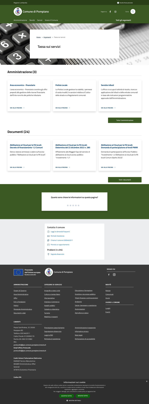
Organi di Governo (20, 290)
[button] (74, 400)
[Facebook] (109, 11)
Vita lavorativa (49, 298)
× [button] (146, 381)
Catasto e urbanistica (51, 309)
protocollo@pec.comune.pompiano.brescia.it (30, 345)
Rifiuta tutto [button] (83, 396)
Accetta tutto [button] (66, 396)
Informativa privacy (82, 331)
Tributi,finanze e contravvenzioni (86, 298)
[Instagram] (114, 11)
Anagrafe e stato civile (52, 290)
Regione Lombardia (20, 2)
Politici (16, 305)
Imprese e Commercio (51, 302)
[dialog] (74, 391)
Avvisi (108, 298)
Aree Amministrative (21, 294)
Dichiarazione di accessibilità (85, 339)
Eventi (108, 312)
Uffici (15, 298)
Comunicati (110, 294)
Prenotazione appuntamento (54, 327)
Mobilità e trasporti (51, 316)
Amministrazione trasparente (85, 327)
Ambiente (78, 301)
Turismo (47, 313)
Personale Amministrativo (23, 309)
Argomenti (47, 37)
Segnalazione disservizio (52, 331)
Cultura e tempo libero (52, 294)
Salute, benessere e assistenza (85, 305)
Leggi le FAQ (48, 335)
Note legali (78, 335)
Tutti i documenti (125, 179)
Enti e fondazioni (19, 302)
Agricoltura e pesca (81, 313)
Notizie (108, 290)
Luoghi (108, 308)
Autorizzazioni (80, 309)
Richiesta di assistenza (52, 339)
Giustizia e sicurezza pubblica (85, 294)
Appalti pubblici (49, 305)
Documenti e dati (20, 313)
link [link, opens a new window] (94, 391)
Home (38, 37)
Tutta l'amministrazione (124, 120)
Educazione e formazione (83, 290)
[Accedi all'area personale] (124, 2)
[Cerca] (132, 11)
